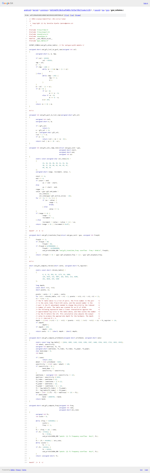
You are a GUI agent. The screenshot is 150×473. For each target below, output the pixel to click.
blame (78, 15)
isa (103, 10)
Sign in (146, 3)
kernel (35, 10)
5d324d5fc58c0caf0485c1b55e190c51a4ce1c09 (70, 10)
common (44, 10)
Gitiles (13, 470)
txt (141, 470)
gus (107, 10)
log (72, 15)
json (146, 470)
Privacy (18, 470)
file (66, 15)
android (27, 10)
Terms (24, 470)
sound (97, 10)
